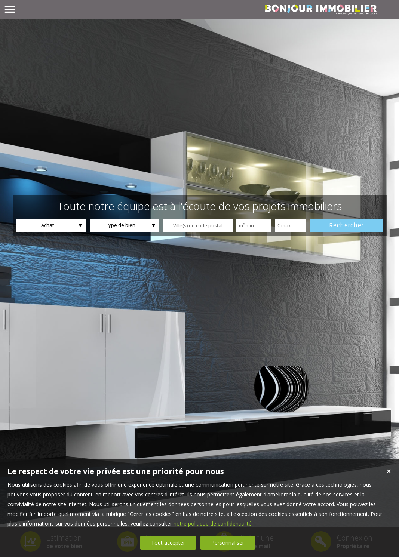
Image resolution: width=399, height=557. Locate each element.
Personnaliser (227, 542)
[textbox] (198, 225)
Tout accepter (168, 542)
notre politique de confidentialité (213, 523)
